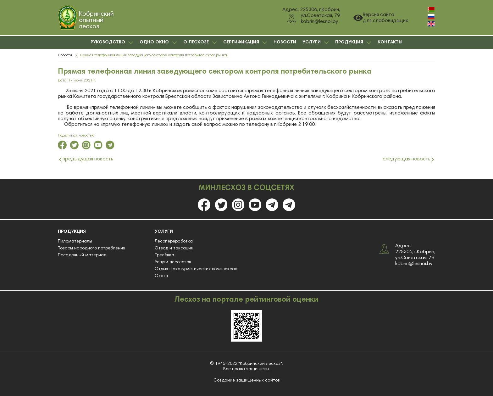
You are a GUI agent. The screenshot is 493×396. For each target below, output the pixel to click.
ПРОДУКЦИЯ (353, 42)
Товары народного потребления (91, 248)
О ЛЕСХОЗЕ (200, 42)
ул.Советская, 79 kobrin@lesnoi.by (313, 18)
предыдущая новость (88, 159)
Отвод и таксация (174, 248)
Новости (65, 55)
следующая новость (406, 159)
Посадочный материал (82, 255)
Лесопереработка (174, 241)
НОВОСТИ (285, 42)
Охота (161, 276)
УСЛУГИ (315, 42)
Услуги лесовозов (173, 262)
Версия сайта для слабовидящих (380, 17)
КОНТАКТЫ (390, 42)
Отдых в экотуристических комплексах (196, 269)
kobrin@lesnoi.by (413, 263)
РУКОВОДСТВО (112, 42)
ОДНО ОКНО (158, 42)
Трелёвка (164, 255)
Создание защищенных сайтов (246, 380)
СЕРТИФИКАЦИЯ (245, 42)
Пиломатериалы (75, 241)
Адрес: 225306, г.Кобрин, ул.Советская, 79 (415, 251)
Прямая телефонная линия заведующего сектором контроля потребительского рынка (153, 55)
